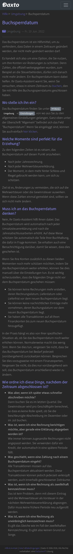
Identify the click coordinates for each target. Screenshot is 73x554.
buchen (57, 86)
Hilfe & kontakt (11, 548)
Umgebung (18, 14)
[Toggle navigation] (66, 4)
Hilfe (5, 14)
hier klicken (30, 132)
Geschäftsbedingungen (29, 548)
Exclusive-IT (40, 551)
